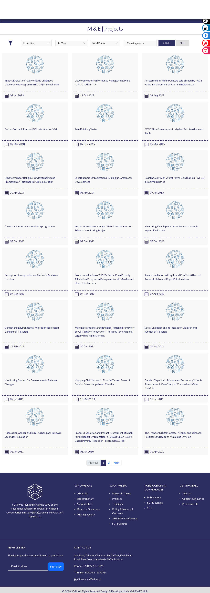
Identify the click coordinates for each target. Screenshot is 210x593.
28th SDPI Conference (124, 518)
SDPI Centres (119, 523)
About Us (82, 493)
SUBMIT (167, 43)
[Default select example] (36, 43)
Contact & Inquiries (193, 498)
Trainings (117, 503)
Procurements (190, 503)
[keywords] (140, 43)
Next (116, 462)
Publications (154, 497)
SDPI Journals (155, 502)
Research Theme (121, 493)
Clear (182, 43)
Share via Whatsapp (89, 579)
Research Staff (85, 498)
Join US (186, 493)
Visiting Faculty (86, 514)
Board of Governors (88, 509)
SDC (149, 507)
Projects (117, 498)
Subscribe (56, 566)
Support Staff (84, 503)
